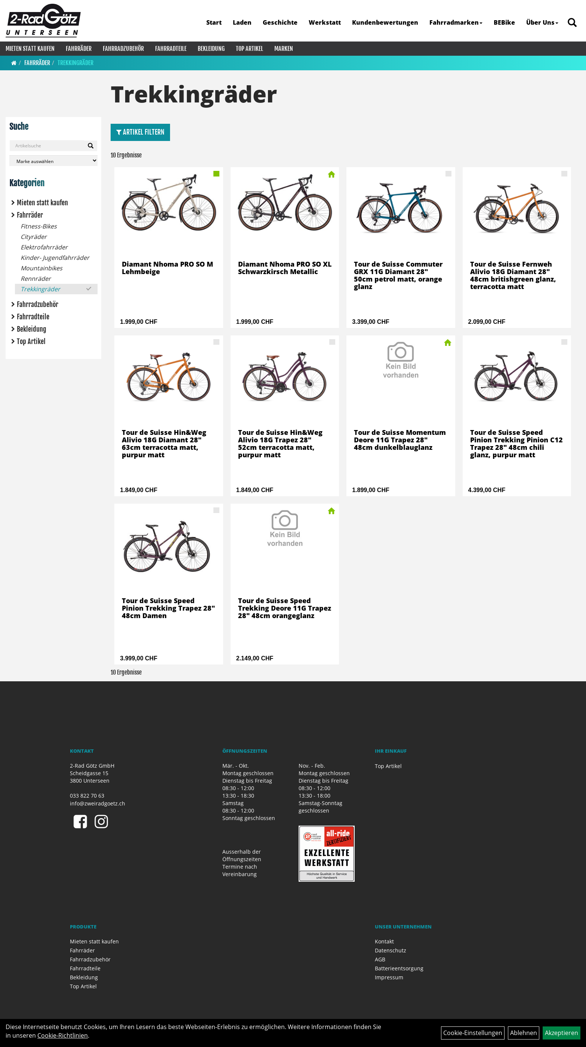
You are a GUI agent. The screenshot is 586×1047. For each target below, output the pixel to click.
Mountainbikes (41, 268)
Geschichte (280, 22)
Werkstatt (325, 22)
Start (214, 22)
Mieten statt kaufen (30, 48)
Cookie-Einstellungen (472, 1033)
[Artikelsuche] (572, 23)
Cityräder (34, 237)
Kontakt (384, 941)
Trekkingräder (75, 63)
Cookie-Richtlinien (62, 1035)
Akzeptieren (561, 1033)
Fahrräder (79, 48)
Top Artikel (249, 48)
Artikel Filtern (140, 132)
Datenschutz (390, 950)
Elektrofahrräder (44, 247)
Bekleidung (211, 48)
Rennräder (36, 278)
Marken (283, 48)
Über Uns (542, 22)
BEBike (504, 22)
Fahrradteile (170, 48)
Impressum (389, 977)
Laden (242, 22)
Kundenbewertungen (385, 22)
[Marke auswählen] (53, 160)
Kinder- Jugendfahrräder (55, 258)
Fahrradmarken (455, 22)
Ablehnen (523, 1033)
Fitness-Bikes (39, 226)
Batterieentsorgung (399, 968)
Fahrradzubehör (123, 48)
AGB (380, 959)
